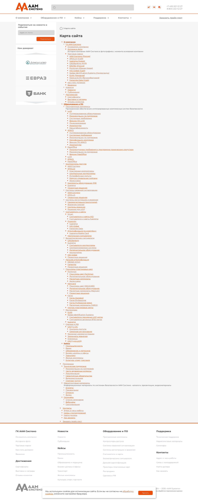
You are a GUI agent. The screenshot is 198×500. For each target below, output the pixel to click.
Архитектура (75, 125)
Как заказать (69, 418)
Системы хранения (76, 207)
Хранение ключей (76, 204)
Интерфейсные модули (80, 176)
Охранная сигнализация (80, 331)
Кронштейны (75, 252)
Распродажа (71, 310)
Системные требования (80, 118)
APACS (71, 130)
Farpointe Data (76, 228)
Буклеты (69, 388)
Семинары (69, 397)
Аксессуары (75, 180)
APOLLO (71, 169)
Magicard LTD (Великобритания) (84, 78)
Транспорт (71, 355)
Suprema (72, 185)
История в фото (75, 49)
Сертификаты (74, 97)
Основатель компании (78, 47)
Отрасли (70, 392)
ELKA (70, 312)
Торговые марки (75, 54)
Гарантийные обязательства (79, 376)
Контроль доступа (77, 329)
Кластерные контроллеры (81, 171)
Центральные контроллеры (82, 173)
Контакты (123, 18)
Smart (70, 214)
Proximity (72, 221)
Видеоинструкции (74, 378)
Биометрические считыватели (80, 238)
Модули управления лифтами (83, 178)
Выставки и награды (77, 99)
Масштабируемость (78, 128)
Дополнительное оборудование (84, 250)
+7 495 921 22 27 (174, 6)
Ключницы (73, 339)
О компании (22, 18)
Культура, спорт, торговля (78, 360)
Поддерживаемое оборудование (85, 113)
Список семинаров (74, 400)
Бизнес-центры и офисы (77, 353)
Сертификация (73, 404)
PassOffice (72, 147)
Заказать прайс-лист (170, 18)
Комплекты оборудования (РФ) (82, 183)
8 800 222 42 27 (174, 9)
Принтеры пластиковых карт (79, 269)
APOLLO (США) (76, 58)
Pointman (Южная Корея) (81, 68)
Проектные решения (77, 188)
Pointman (72, 271)
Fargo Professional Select (80, 303)
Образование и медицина (78, 351)
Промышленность (74, 346)
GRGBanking (73, 240)
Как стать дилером (76, 82)
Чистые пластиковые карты (80, 307)
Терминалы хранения (78, 336)
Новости (70, 87)
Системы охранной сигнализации (81, 190)
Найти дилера (70, 415)
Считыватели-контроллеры (82, 245)
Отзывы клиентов (76, 102)
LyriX (70, 111)
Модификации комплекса (81, 140)
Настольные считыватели (80, 236)
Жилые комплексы (74, 358)
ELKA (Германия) (77, 75)
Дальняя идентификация (77, 260)
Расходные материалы (80, 279)
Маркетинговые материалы (77, 383)
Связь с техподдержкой (75, 413)
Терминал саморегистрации (81, 334)
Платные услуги (73, 381)
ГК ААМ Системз (73, 44)
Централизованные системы (82, 248)
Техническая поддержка (75, 366)
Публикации (73, 92)
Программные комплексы (78, 106)
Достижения (71, 94)
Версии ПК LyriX (77, 121)
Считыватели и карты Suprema (83, 219)
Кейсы (78, 18)
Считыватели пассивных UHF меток (86, 317)
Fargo (70, 295)
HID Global (74, 226)
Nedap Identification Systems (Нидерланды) (89, 73)
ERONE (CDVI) (74, 262)
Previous (36, 54)
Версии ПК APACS (77, 142)
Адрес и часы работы (74, 410)
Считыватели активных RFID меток (85, 319)
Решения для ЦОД (76, 209)
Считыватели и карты (76, 212)
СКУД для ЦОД (74, 341)
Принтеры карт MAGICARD (82, 286)
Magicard (72, 283)
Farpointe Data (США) (79, 80)
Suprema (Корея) (77, 61)
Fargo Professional (77, 300)
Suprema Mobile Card (79, 233)
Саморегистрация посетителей (82, 202)
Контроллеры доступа (76, 164)
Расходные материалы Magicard (84, 291)
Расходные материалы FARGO (83, 305)
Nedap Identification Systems (81, 315)
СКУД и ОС (73, 327)
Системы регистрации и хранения (82, 200)
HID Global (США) (77, 70)
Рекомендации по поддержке (83, 116)
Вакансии (72, 85)
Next (36, 103)
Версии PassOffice (77, 154)
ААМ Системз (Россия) (79, 56)
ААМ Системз (74, 166)
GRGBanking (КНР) (78, 63)
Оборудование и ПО (52, 18)
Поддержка (99, 18)
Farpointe (72, 264)
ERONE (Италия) (76, 66)
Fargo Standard (76, 298)
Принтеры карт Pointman (81, 274)
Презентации (72, 390)
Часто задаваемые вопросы (78, 371)
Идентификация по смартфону (82, 231)
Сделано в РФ (72, 324)
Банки (68, 348)
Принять (145, 493)
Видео (69, 395)
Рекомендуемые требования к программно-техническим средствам (101, 149)
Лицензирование (77, 123)
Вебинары (70, 402)
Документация (72, 373)
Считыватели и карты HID (81, 216)
